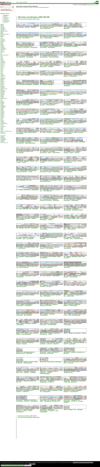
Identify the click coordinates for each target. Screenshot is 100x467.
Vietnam (2, 132)
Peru (1, 99)
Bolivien (1, 33)
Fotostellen (2, 140)
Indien (1, 51)
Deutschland (35, 7)
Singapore (2, 112)
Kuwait (1, 71)
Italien (1, 57)
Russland (2, 103)
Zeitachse (2, 141)
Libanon (2, 74)
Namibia (2, 89)
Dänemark (2, 40)
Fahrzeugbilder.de (6, 17)
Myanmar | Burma (3, 88)
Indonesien (2, 52)
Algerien (2, 26)
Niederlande (2, 91)
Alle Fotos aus (33, 17)
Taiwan (1, 119)
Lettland (2, 73)
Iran (1, 54)
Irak (1, 53)
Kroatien (2, 69)
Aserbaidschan (3, 29)
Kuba (1, 70)
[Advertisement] (42, 12)
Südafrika (2, 117)
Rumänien (2, 102)
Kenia (1, 65)
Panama (2, 97)
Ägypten (2, 24)
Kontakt (20, 2)
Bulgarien (2, 36)
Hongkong (2, 50)
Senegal (2, 109)
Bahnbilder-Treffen (3, 31)
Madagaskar (2, 78)
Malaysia (2, 79)
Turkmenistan (3, 126)
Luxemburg (2, 77)
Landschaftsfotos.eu (6, 21)
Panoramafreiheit (3, 98)
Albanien (2, 25)
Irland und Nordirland (4, 55)
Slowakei (2, 113)
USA (1, 130)
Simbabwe (2, 111)
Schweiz (2, 108)
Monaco (2, 84)
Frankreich (2, 46)
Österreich (2, 94)
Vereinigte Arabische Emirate (5, 131)
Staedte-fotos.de (6, 20)
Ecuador (2, 42)
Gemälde (2, 136)
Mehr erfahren (32, 464)
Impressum (25, 2)
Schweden (2, 107)
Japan (1, 59)
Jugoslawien (2, 61)
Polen (1, 100)
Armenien (2, 28)
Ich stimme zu (27, 465)
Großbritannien (3, 49)
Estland (1, 44)
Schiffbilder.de (5, 18)
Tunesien (2, 124)
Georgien (2, 47)
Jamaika (2, 58)
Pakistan (2, 95)
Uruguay (2, 129)
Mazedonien (2, 81)
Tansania (2, 120)
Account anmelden (95, 4)
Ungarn (1, 128)
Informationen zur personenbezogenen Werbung (83, 462)
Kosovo (1, 68)
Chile (1, 37)
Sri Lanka (2, 116)
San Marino (2, 105)
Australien (2, 30)
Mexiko (1, 82)
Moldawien (2, 83)
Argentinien (2, 27)
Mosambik (2, 87)
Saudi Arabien (3, 106)
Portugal (2, 101)
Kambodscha (2, 62)
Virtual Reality (3, 138)
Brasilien (2, 35)
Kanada (1, 63)
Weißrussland (3, 133)
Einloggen (89, 4)
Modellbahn (2, 137)
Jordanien (2, 60)
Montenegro (2, 86)
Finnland (2, 45)
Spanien (2, 115)
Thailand (2, 121)
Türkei (1, 125)
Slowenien (2, 114)
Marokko (2, 80)
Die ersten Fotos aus (28, 19)
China (1, 38)
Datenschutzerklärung (4, 142)
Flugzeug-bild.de (6, 19)
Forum (17, 2)
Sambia (1, 104)
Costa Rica (2, 39)
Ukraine (1, 127)
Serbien (1, 110)
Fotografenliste (3, 139)
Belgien (1, 32)
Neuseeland (2, 90)
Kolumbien (2, 66)
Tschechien (2, 122)
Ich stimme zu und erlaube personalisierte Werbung (12, 465)
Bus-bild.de (5, 16)
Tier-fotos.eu (5, 22)
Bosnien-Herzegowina (4, 34)
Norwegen (2, 93)
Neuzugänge (2, 135)
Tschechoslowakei (3, 123)
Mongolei (2, 85)
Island (1, 56)
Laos (1, 72)
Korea (1, 67)
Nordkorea (2, 92)
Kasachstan (2, 64)
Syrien (1, 118)
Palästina (2, 96)
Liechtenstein (3, 75)
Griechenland (3, 48)
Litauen (1, 76)
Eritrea (1, 43)
